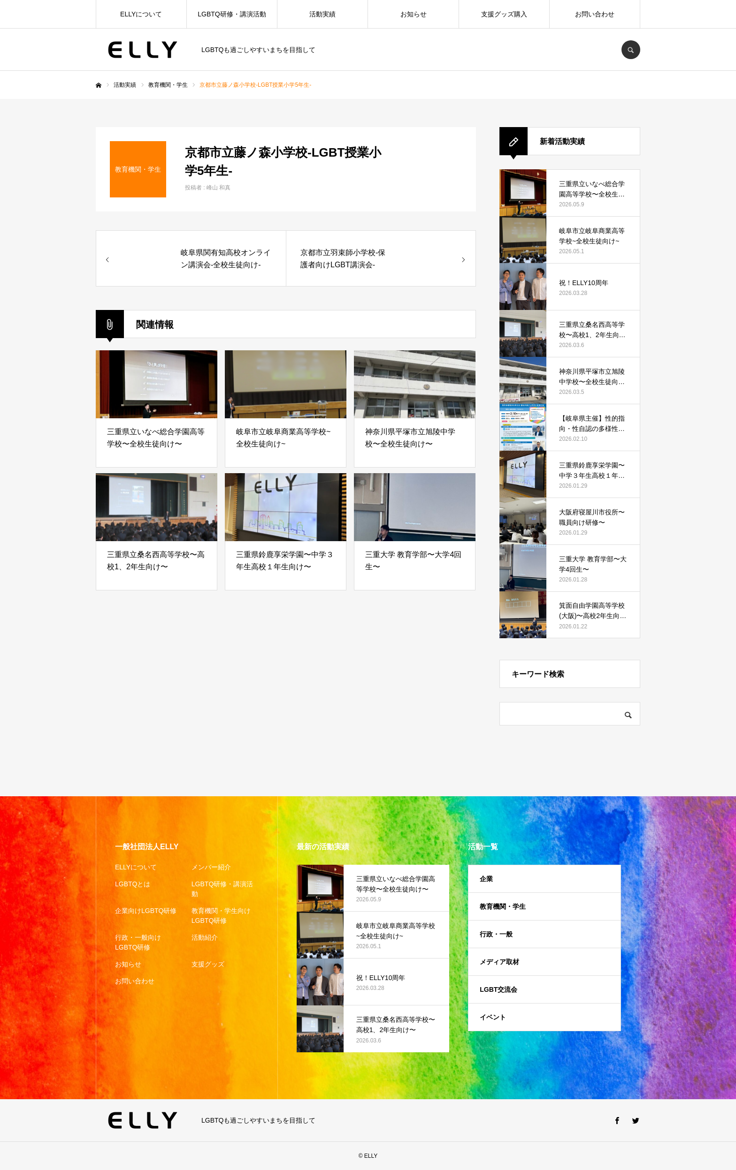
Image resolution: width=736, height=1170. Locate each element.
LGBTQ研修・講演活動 (232, 14)
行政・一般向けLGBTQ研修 (138, 942)
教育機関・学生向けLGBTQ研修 (221, 915)
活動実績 (322, 14)
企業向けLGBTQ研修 (145, 910)
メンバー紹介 (211, 867)
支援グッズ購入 (504, 14)
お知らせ (413, 14)
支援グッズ (208, 964)
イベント (493, 1017)
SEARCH (630, 49)
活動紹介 (205, 937)
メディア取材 (499, 962)
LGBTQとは (132, 884)
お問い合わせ (594, 14)
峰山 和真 (218, 187)
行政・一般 (496, 934)
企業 (486, 879)
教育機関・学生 (503, 906)
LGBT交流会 (498, 989)
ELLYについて (141, 14)
